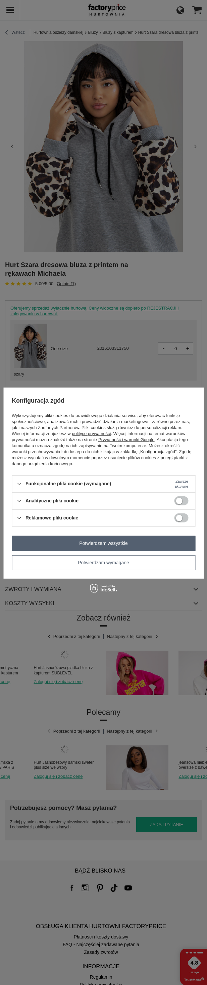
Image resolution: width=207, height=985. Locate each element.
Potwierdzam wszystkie (103, 543)
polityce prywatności (91, 433)
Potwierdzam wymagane (103, 562)
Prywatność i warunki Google (126, 439)
